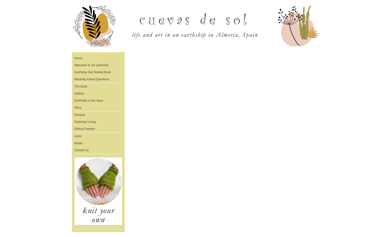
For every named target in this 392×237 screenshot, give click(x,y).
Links (78, 136)
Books (78, 143)
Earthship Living (85, 122)
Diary (78, 107)
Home (78, 58)
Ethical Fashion (84, 129)
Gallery (79, 93)
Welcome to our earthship (91, 65)
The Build (80, 86)
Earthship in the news (88, 100)
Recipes (79, 115)
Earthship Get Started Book (92, 72)
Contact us (81, 150)
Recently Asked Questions (92, 79)
